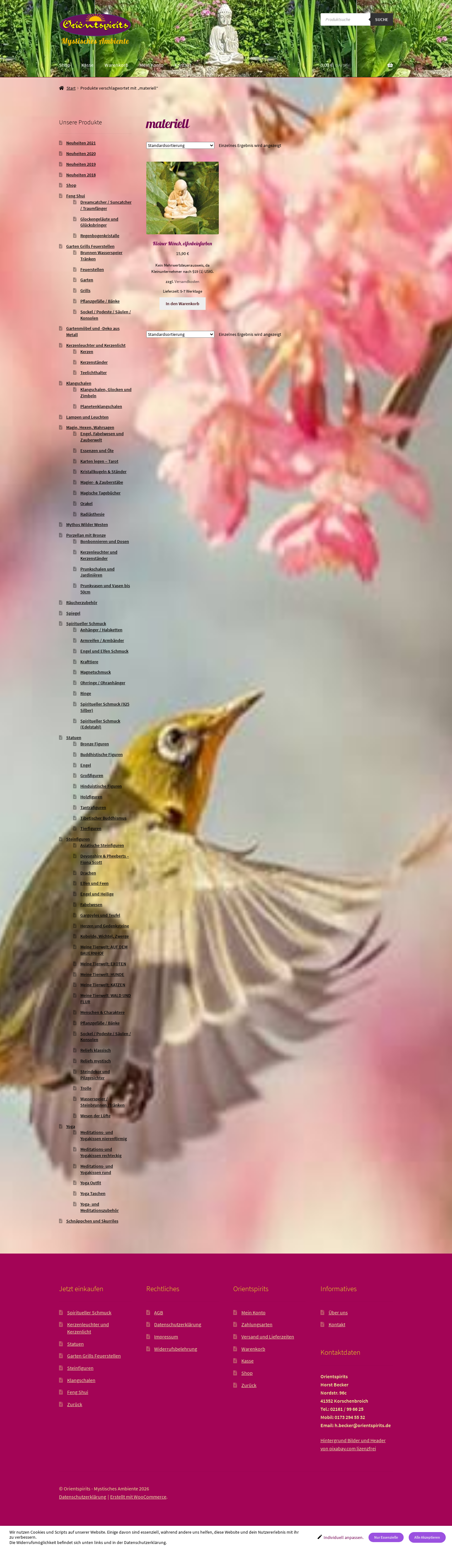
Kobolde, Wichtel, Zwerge (104, 936)
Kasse (87, 65)
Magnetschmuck (95, 672)
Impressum (166, 1336)
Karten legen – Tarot (99, 461)
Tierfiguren (90, 828)
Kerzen (86, 351)
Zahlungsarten (256, 1324)
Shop (64, 65)
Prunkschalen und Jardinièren (97, 572)
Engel (85, 765)
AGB (158, 1312)
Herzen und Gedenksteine (104, 926)
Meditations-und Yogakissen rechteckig (100, 1152)
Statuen (73, 737)
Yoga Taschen (92, 1193)
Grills (85, 290)
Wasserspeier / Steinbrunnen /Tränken (102, 1102)
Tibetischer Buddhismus (103, 818)
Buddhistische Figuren (101, 754)
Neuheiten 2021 (81, 143)
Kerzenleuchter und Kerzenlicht (96, 345)
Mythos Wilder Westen (87, 524)
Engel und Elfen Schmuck (104, 651)
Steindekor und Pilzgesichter (95, 1075)
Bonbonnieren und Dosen (104, 541)
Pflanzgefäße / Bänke (100, 301)
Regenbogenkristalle (99, 235)
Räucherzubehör (81, 602)
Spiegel (73, 613)
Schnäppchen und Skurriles (92, 1221)
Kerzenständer (94, 362)
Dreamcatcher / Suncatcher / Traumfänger (106, 205)
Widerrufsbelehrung (175, 1349)
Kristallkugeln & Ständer (103, 471)
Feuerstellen (92, 269)
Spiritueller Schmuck (86, 623)
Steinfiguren (78, 839)
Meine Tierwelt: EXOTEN (103, 964)
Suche (381, 19)
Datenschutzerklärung (177, 1324)
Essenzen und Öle (97, 450)
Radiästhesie (92, 514)
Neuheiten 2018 (81, 175)
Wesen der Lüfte (95, 1116)
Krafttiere (89, 662)
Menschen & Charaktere (102, 1012)
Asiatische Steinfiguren (102, 845)
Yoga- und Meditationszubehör (99, 1207)
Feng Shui (75, 196)
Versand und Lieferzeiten (267, 1336)
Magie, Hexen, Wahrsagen (90, 427)
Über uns (338, 1312)
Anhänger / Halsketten (101, 630)
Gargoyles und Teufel (100, 915)
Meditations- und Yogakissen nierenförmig (103, 1135)
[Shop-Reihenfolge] (180, 145)
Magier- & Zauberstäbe (101, 482)
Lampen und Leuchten (87, 417)
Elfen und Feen (94, 883)
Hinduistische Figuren (101, 786)
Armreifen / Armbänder (102, 640)
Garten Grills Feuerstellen (90, 246)
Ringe (85, 693)
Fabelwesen (91, 904)
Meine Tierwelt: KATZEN (102, 985)
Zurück (74, 1404)
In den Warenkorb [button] (182, 303)
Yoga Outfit (90, 1183)
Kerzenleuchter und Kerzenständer (98, 555)
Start (71, 88)
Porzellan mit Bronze (86, 535)
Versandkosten (187, 281)
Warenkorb (116, 65)
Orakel (86, 503)
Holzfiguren (91, 797)
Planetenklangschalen (101, 406)
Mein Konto (151, 65)
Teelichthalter (93, 372)
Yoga (70, 1126)
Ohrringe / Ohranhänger (102, 683)
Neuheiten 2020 (81, 153)
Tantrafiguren (93, 807)
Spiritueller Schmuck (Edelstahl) (100, 724)
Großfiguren (91, 775)
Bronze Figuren (94, 744)
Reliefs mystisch (95, 1061)
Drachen (88, 873)
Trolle (85, 1088)
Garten (86, 280)
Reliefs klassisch (95, 1050)
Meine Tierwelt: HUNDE (102, 974)
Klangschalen (78, 383)
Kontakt (183, 65)
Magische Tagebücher (100, 493)
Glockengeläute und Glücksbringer (99, 222)
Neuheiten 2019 (81, 164)
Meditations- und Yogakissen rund (96, 1169)
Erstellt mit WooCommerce (138, 1497)
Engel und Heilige (97, 894)
